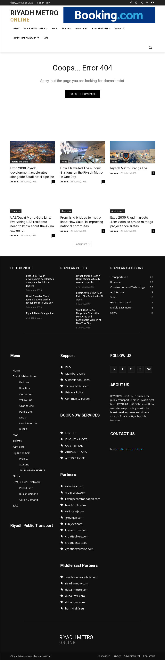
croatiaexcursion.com (79, 549)
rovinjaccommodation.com (82, 499)
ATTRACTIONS (75, 458)
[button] (150, 47)
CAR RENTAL (74, 445)
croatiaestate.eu (76, 543)
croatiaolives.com (76, 536)
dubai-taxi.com (75, 596)
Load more (82, 244)
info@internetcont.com (129, 449)
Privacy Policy (74, 392)
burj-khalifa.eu (74, 608)
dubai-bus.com (75, 602)
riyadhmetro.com (76, 583)
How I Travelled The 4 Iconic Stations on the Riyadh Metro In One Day (81, 172)
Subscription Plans (77, 380)
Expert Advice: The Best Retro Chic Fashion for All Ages (89, 296)
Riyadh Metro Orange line (128, 168)
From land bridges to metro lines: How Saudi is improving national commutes (81, 221)
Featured (16, 211)
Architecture (117, 211)
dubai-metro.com (76, 589)
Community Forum (77, 398)
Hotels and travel (20, 161)
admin (14, 181)
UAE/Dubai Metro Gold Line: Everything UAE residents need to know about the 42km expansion (32, 223)
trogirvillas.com (75, 492)
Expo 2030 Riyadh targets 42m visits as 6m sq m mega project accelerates (131, 221)
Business (66, 211)
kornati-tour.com (76, 530)
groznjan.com (74, 517)
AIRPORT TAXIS (76, 452)
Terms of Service (76, 386)
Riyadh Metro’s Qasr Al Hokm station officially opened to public (88, 279)
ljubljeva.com (73, 524)
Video (64, 161)
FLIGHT (70, 433)
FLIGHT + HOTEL (77, 439)
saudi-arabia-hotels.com (81, 577)
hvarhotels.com (75, 505)
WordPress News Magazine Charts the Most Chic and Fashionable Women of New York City (88, 317)
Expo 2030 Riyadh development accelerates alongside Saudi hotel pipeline (32, 172)
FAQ (68, 367)
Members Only (75, 373)
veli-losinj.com (74, 511)
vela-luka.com (74, 486)
